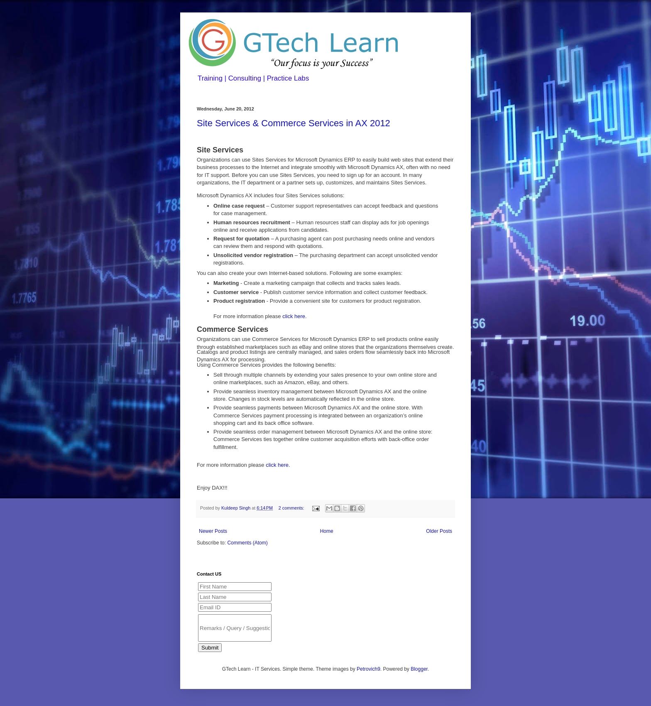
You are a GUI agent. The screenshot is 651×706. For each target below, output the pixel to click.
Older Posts (439, 531)
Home (326, 531)
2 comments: (292, 507)
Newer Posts (213, 531)
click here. (294, 316)
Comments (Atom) (247, 543)
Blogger (419, 669)
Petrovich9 (368, 669)
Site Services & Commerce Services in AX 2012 (293, 123)
